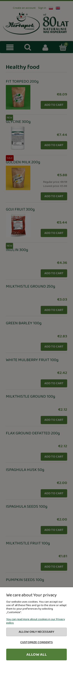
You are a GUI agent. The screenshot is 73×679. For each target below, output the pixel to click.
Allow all (36, 654)
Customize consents (36, 642)
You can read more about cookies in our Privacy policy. (35, 621)
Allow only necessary (36, 631)
